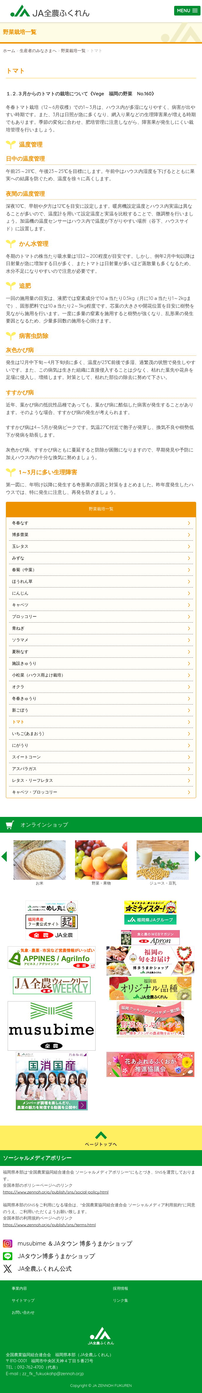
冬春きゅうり (24, 698)
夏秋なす (20, 651)
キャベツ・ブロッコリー (34, 792)
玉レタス (20, 546)
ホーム (9, 50)
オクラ (18, 686)
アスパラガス (24, 768)
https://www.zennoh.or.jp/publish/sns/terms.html (49, 1224)
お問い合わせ (23, 1312)
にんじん (20, 593)
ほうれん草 (22, 581)
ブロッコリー (24, 616)
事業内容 (19, 1288)
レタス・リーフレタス (32, 780)
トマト (18, 721)
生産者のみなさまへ (38, 50)
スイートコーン (26, 757)
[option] (39, 863)
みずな (18, 558)
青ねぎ (18, 628)
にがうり (20, 745)
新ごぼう (20, 710)
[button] (187, 11)
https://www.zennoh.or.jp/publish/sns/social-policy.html (55, 1192)
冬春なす (20, 522)
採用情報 (120, 1288)
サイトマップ (23, 1300)
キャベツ (20, 604)
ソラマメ (20, 640)
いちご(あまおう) (28, 733)
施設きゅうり (24, 663)
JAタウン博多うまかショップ (56, 1256)
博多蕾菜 (20, 534)
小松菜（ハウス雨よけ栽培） (38, 675)
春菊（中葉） (24, 569)
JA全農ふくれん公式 (45, 1268)
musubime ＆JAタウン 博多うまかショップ (75, 1243)
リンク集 (120, 1300)
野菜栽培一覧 (73, 50)
